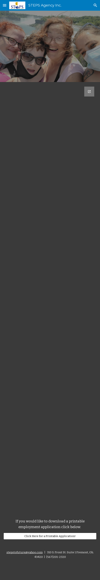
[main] (50, 524)
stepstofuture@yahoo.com (25, 552)
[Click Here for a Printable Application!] (50, 536)
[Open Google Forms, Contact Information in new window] (89, 92)
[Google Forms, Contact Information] (50, 297)
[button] (4, 5)
